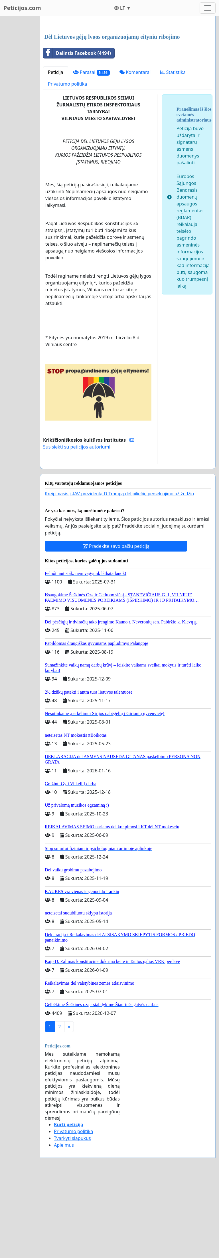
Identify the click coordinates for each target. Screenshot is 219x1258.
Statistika (173, 152)
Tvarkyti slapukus (72, 1218)
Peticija (55, 152)
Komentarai (135, 152)
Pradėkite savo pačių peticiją (116, 626)
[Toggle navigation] (208, 8)
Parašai (91, 152)
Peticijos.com (22, 8)
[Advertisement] (127, 65)
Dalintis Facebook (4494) (77, 133)
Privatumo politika (67, 164)
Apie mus (64, 1225)
